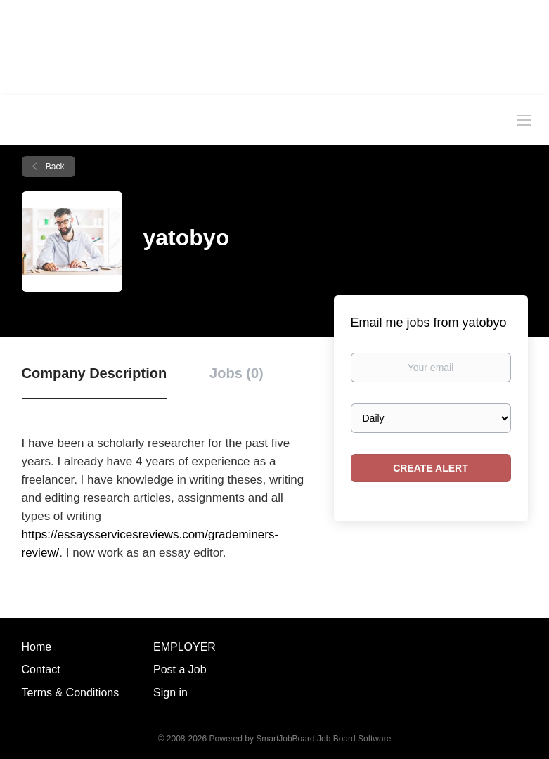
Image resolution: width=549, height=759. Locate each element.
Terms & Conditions (71, 693)
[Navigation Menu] (524, 119)
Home (37, 647)
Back (54, 166)
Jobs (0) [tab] (236, 373)
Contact (41, 669)
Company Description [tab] (94, 373)
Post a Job (180, 669)
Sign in (170, 693)
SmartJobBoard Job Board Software (323, 739)
